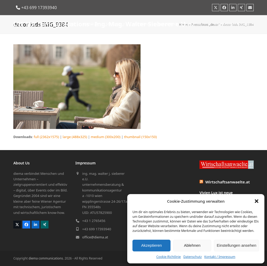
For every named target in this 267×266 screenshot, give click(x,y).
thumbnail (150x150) (140, 136)
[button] (256, 201)
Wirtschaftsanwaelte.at (227, 181)
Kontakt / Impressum (219, 257)
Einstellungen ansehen (236, 245)
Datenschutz (192, 257)
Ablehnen (192, 245)
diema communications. (46, 258)
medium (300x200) (105, 136)
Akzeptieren (151, 245)
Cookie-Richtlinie (168, 257)
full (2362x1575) (46, 136)
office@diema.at (95, 237)
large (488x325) (75, 136)
